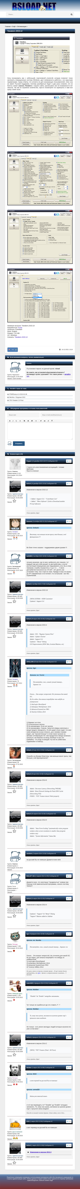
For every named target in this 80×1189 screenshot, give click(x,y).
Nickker (28, 1067)
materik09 (29, 983)
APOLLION (29, 662)
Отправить (18, 443)
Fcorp (20, 328)
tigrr (27, 934)
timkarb (28, 750)
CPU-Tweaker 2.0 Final (16, 400)
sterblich (29, 853)
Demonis (29, 521)
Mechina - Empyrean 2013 (17, 397)
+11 (13, 349)
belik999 (29, 556)
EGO (28, 1121)
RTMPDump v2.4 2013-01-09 (18, 394)
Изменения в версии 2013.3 (40, 1152)
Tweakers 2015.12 (21, 337)
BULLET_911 (30, 876)
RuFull (28, 483)
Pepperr (29, 461)
